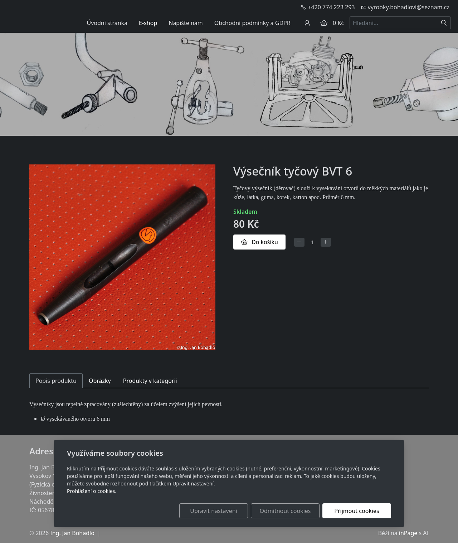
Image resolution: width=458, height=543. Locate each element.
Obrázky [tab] (100, 381)
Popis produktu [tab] (56, 381)
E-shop (148, 23)
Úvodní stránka (107, 23)
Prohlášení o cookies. (91, 491)
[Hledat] (444, 22)
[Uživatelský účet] (307, 23)
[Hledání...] (394, 22)
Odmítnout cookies (285, 511)
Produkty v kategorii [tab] (150, 381)
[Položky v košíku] (323, 23)
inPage (408, 533)
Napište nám (186, 23)
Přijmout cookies (356, 511)
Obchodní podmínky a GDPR (252, 23)
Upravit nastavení (213, 511)
